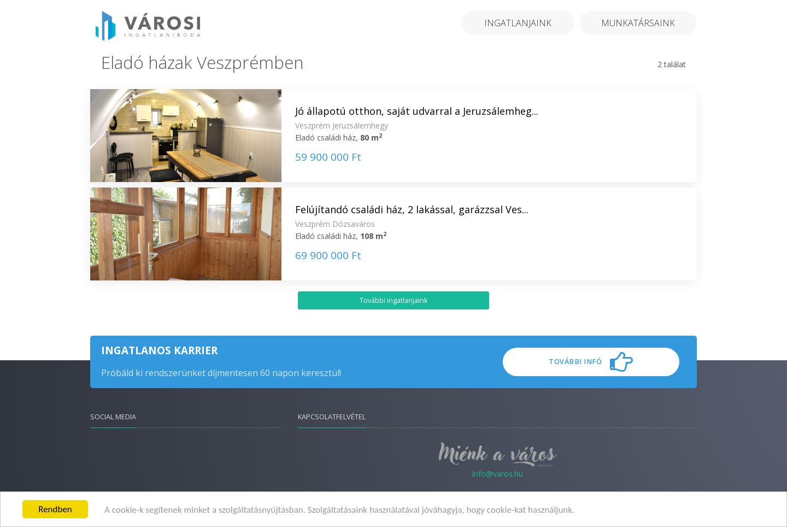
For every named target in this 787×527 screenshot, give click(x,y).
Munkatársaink (638, 23)
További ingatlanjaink (393, 300)
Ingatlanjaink (517, 23)
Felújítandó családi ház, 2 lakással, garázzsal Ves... (411, 209)
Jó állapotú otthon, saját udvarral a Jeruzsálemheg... (416, 111)
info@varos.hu (497, 474)
